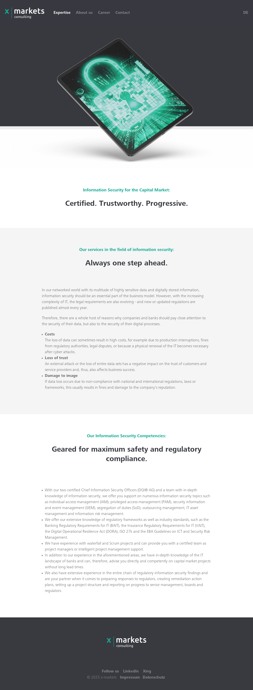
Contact (123, 13)
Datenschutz (154, 678)
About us (85, 13)
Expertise (62, 13)
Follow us (110, 672)
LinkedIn (131, 672)
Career (105, 13)
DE (245, 13)
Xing (147, 672)
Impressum (129, 678)
